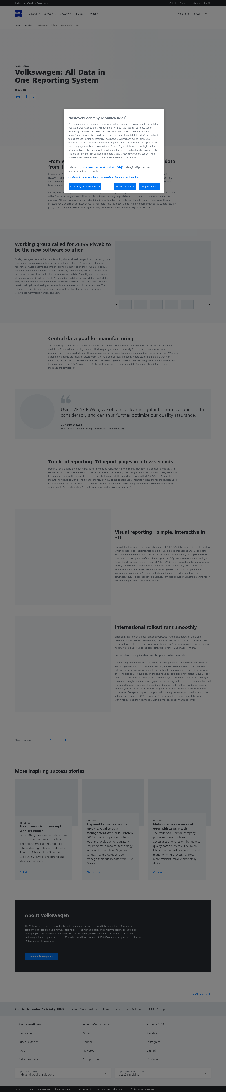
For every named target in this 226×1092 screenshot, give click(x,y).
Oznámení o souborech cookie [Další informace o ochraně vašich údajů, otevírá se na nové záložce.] (85, 177)
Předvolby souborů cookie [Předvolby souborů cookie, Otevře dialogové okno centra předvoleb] (85, 186)
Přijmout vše (149, 186)
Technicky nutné (125, 186)
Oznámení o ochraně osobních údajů (103, 167)
